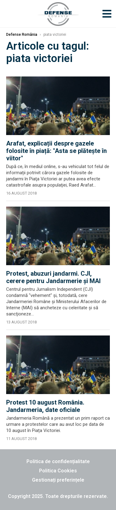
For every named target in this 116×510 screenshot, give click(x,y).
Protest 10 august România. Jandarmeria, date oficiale (45, 406)
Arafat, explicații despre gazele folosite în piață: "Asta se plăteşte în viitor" (56, 151)
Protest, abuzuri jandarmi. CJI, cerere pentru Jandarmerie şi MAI (53, 277)
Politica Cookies (58, 471)
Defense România (21, 34)
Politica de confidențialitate (58, 461)
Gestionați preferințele (58, 480)
